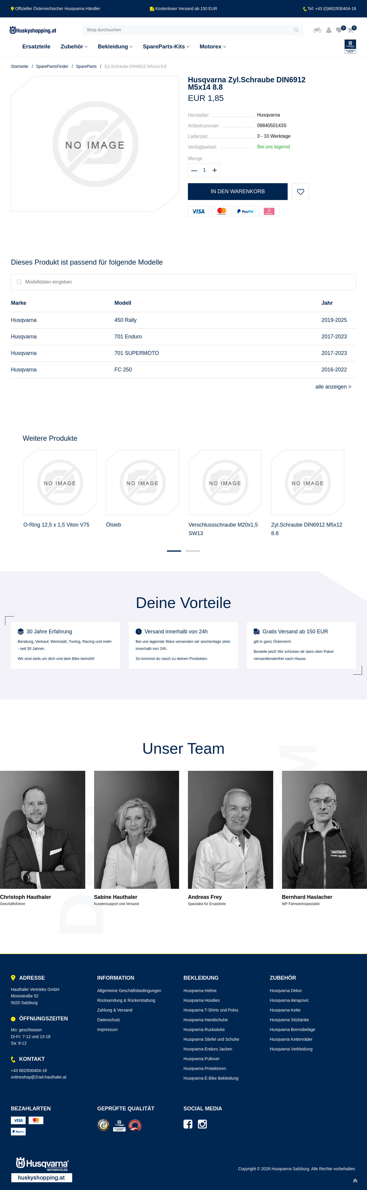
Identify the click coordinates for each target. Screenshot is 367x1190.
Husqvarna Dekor (286, 990)
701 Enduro (128, 337)
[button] (174, 551)
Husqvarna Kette (285, 1010)
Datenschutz (108, 1019)
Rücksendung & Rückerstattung (126, 1000)
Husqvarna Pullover (201, 1058)
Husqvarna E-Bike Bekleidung (211, 1078)
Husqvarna (268, 114)
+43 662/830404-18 (29, 1070)
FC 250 (123, 370)
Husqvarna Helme (200, 990)
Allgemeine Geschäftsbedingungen (129, 990)
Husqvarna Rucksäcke (204, 1029)
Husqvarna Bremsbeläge (292, 1029)
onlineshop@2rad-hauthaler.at (38, 1077)
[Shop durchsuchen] (185, 30)
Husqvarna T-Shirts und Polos (211, 1010)
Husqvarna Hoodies (202, 1000)
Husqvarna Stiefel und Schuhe (211, 1039)
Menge (195, 158)
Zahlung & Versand (114, 1010)
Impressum (107, 1029)
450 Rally (125, 320)
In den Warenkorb (238, 191)
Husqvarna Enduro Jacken (208, 1049)
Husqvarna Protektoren (205, 1068)
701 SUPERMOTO (136, 353)
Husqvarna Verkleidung (291, 1049)
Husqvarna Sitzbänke (289, 1019)
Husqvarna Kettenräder (291, 1039)
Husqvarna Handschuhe (206, 1019)
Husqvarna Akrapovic (289, 1000)
